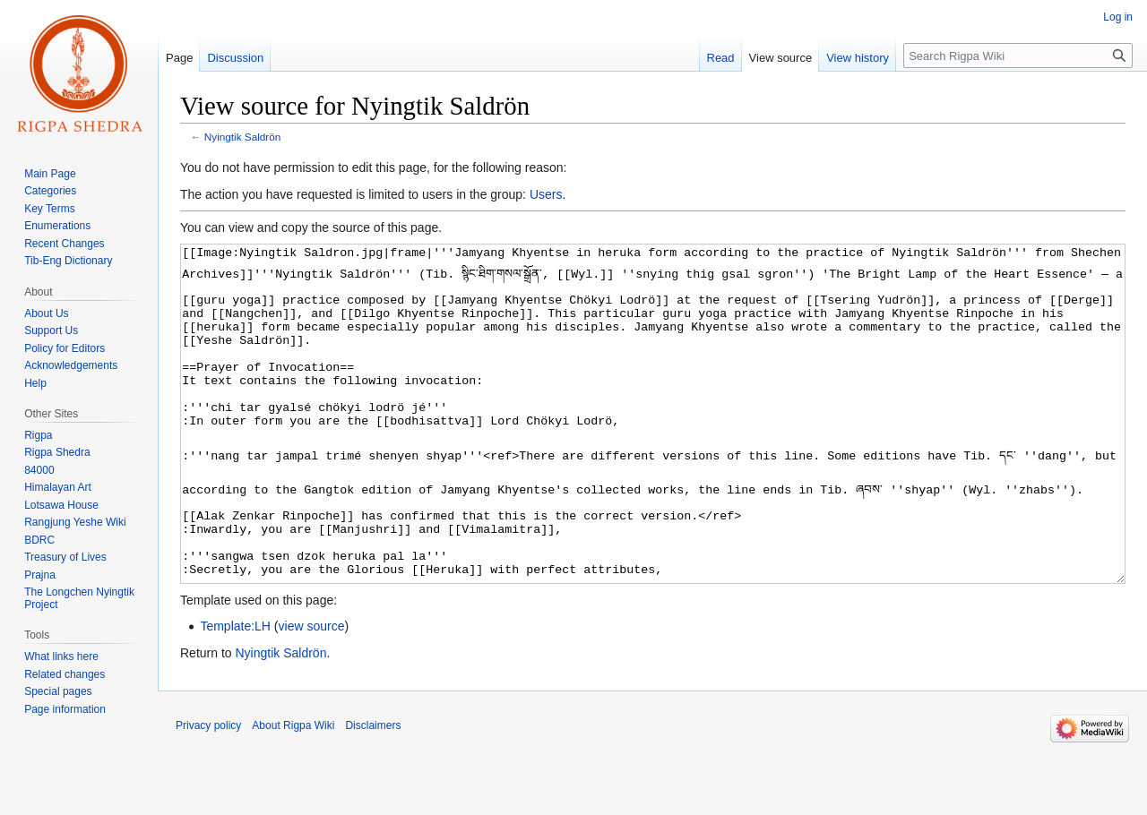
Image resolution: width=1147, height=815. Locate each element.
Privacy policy (208, 792)
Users (546, 194)
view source (312, 693)
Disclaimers (373, 792)
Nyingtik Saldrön (242, 136)
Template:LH (235, 693)
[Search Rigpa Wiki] (1018, 55)
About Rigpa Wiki (293, 792)
